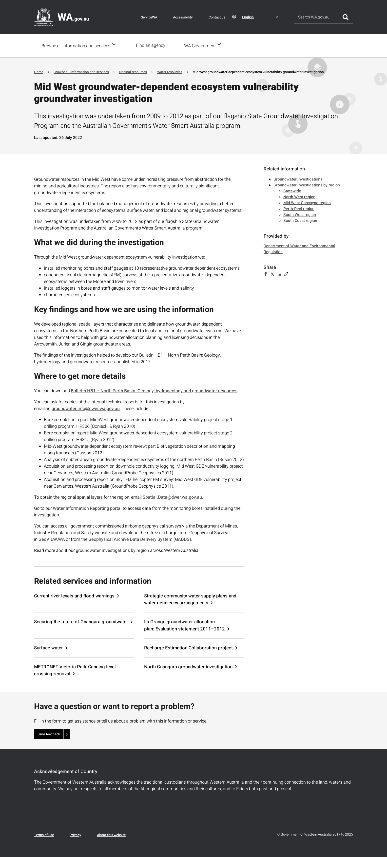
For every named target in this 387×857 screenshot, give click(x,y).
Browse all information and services (75, 45)
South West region (299, 214)
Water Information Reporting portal (87, 508)
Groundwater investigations (297, 179)
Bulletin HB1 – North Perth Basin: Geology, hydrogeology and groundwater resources (154, 390)
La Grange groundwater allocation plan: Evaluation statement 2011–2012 (184, 625)
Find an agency (152, 45)
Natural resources (133, 71)
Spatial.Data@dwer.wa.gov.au (172, 497)
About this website (111, 834)
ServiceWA (149, 17)
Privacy (75, 834)
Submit (345, 17)
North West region (299, 196)
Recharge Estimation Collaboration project (188, 647)
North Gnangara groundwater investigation (188, 666)
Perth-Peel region (298, 208)
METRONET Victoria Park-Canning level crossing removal (75, 670)
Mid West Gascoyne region (307, 202)
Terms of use (44, 834)
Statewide (292, 191)
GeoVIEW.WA (52, 539)
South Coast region (300, 220)
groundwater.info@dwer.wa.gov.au (86, 408)
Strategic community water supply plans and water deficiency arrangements (190, 599)
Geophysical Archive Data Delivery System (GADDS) (139, 539)
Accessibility (183, 17)
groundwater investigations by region (112, 550)
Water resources (169, 71)
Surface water (48, 647)
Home (38, 71)
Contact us (217, 17)
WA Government (201, 45)
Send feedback (49, 733)
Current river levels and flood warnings (74, 595)
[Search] (316, 17)
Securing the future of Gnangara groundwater (81, 621)
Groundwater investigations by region (306, 185)
